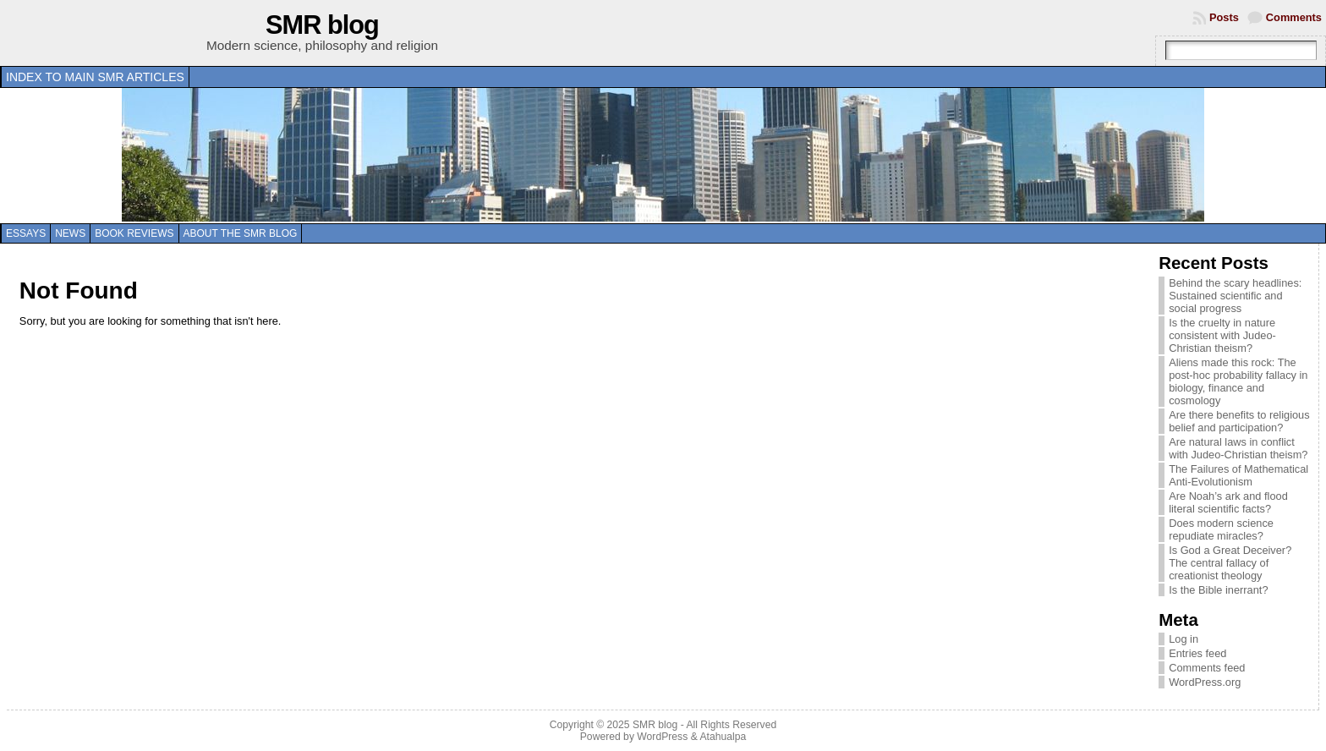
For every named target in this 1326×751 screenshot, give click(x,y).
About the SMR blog (241, 233)
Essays (26, 233)
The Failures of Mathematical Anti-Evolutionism (1238, 475)
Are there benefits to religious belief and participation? (1239, 421)
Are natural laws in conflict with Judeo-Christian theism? (1238, 448)
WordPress (662, 737)
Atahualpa (722, 737)
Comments (1294, 17)
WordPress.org (1205, 682)
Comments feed (1207, 667)
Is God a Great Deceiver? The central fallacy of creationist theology (1230, 563)
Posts (1224, 17)
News (70, 233)
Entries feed (1197, 653)
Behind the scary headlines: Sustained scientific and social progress (1235, 296)
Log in (1183, 639)
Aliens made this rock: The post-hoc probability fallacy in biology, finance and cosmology (1238, 381)
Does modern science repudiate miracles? (1221, 529)
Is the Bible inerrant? (1218, 590)
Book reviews (134, 233)
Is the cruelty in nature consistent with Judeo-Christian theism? (1222, 335)
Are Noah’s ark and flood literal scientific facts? (1228, 502)
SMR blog (322, 25)
